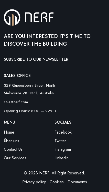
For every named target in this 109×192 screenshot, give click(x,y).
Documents (77, 182)
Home (9, 132)
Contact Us (13, 149)
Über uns (11, 141)
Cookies (57, 182)
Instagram (62, 149)
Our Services (15, 158)
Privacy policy (34, 182)
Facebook (63, 132)
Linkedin (61, 158)
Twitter (60, 141)
